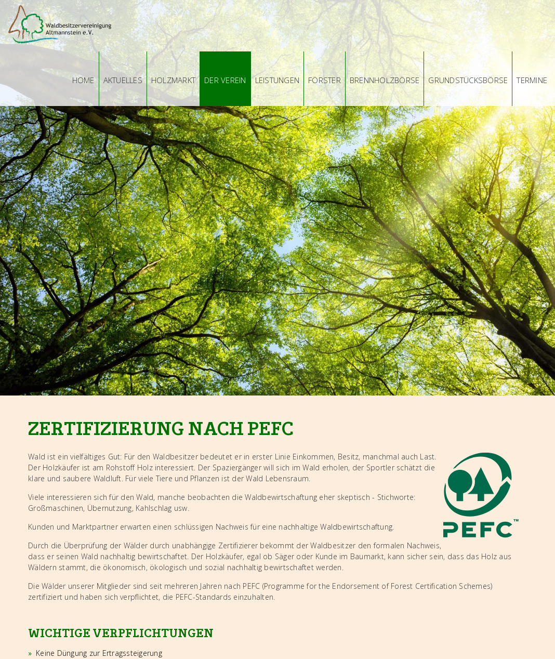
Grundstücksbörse (468, 80)
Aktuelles (122, 80)
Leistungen (277, 80)
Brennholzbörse (385, 80)
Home (83, 80)
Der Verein (225, 80)
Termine (532, 80)
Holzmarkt (173, 80)
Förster (324, 80)
